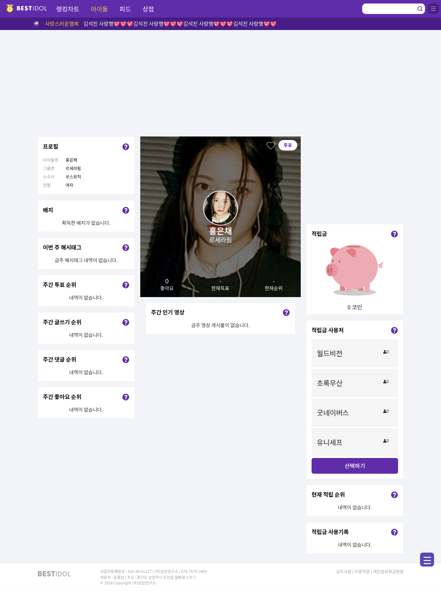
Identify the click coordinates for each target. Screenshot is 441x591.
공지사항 (343, 571)
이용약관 (362, 571)
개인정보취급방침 (388, 571)
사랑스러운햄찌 (62, 23)
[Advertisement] (220, 82)
